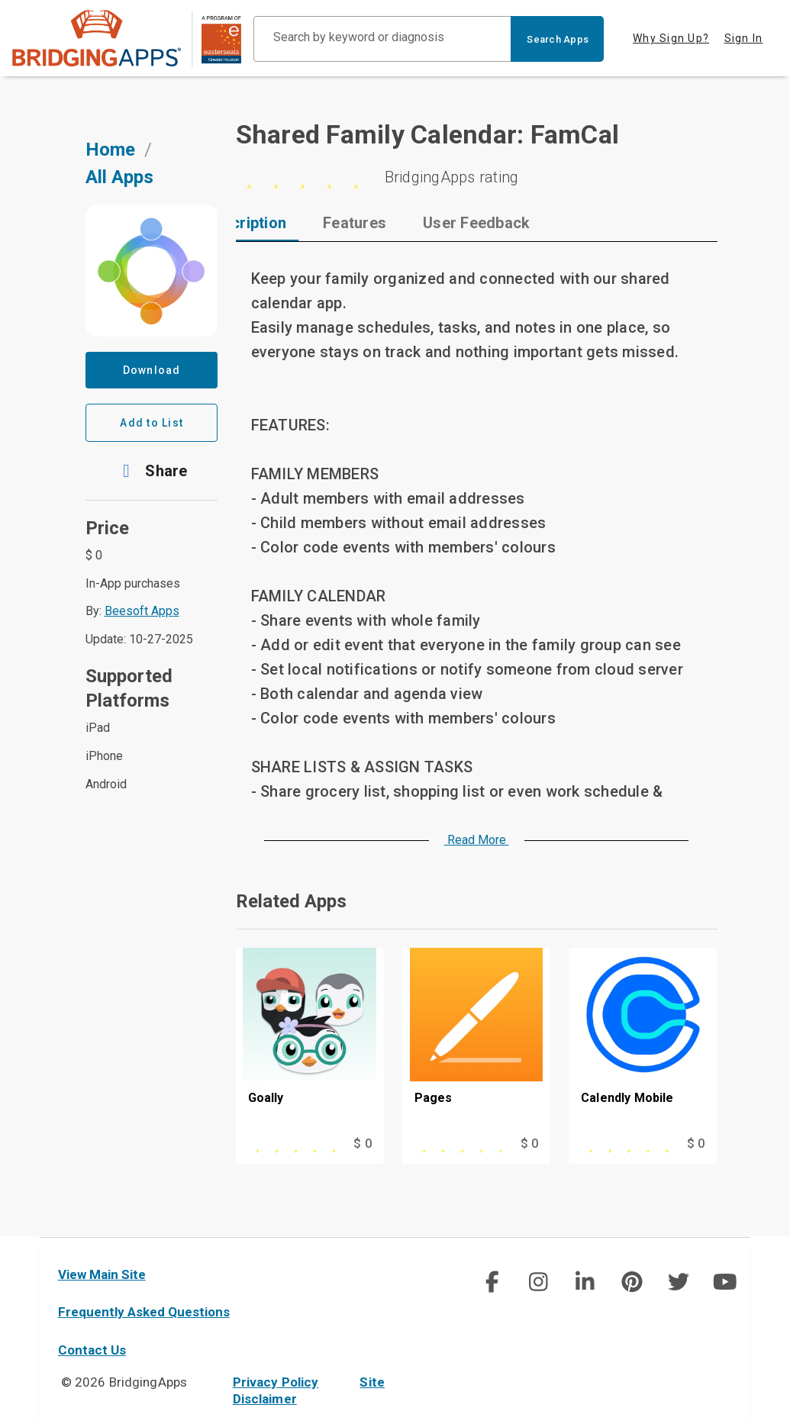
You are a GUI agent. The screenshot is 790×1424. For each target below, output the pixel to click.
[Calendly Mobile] (643, 1040)
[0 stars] (476, 177)
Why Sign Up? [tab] (671, 38)
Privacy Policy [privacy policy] (276, 1382)
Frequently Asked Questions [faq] (144, 1311)
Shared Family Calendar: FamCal (428, 134)
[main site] (126, 38)
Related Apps (291, 901)
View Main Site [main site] (102, 1274)
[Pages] (476, 1040)
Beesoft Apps (142, 611)
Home (110, 149)
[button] (151, 471)
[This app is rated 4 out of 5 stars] (455, 1144)
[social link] (491, 1282)
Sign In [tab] (743, 38)
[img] (491, 1282)
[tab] (301, 223)
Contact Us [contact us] (92, 1350)
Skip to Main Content (0, 0)
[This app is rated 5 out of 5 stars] (289, 1144)
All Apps (119, 177)
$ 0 (362, 1143)
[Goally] (310, 1040)
